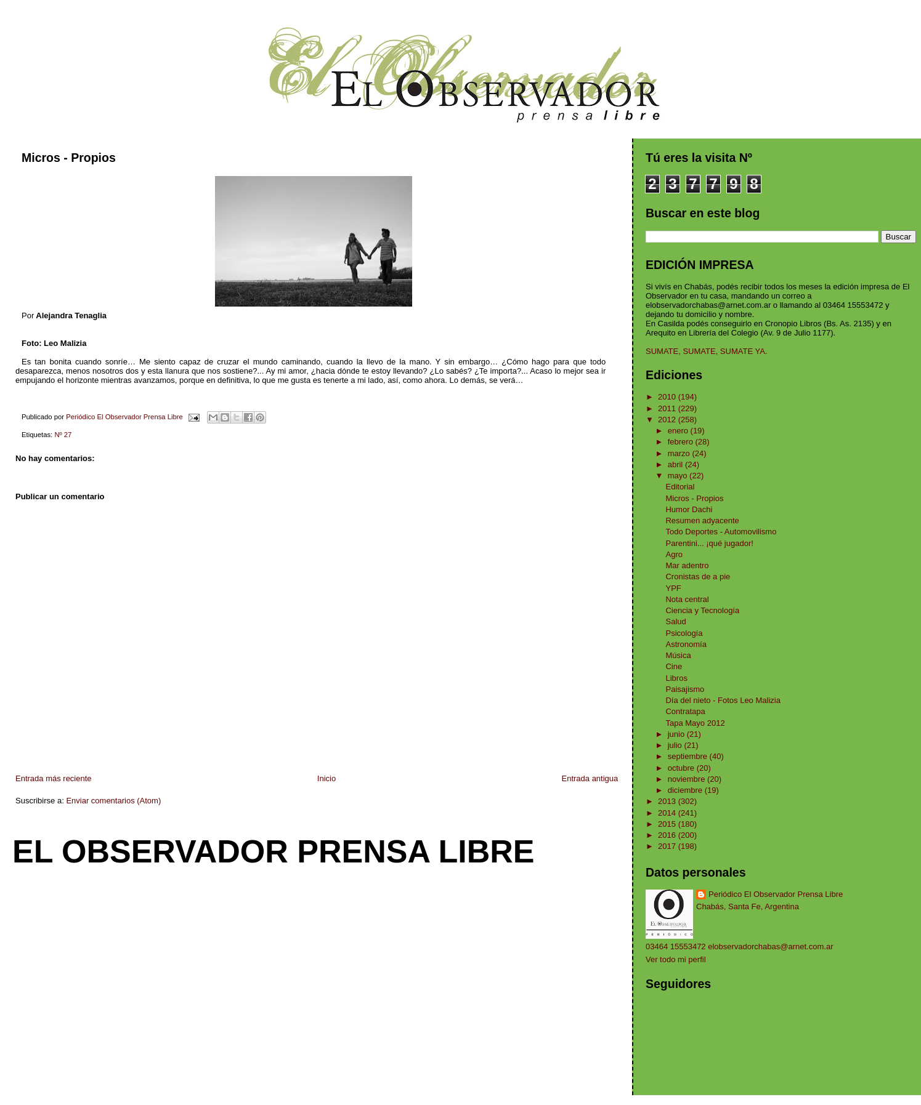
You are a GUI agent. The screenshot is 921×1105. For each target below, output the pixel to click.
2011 (668, 408)
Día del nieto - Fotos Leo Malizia (722, 700)
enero (679, 430)
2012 (668, 419)
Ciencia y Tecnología (702, 610)
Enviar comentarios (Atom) (113, 800)
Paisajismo (684, 689)
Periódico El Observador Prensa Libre (775, 894)
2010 (668, 396)
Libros (676, 678)
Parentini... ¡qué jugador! (709, 543)
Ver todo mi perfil (676, 959)
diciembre (686, 790)
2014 (668, 813)
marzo (680, 453)
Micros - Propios (694, 498)
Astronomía (685, 644)
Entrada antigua (590, 778)
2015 (668, 824)
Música (678, 655)
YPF (673, 588)
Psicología (683, 633)
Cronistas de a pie (697, 576)
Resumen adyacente (702, 520)
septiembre (689, 756)
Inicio (326, 778)
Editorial (679, 486)
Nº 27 (62, 434)
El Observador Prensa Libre (273, 851)
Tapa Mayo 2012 (694, 723)
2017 (668, 846)
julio (676, 745)
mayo (678, 475)
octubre (682, 768)
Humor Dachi (688, 509)
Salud (675, 621)
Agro (673, 554)
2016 (668, 835)
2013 (668, 801)
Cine (673, 666)
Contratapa (685, 711)
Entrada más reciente (53, 778)
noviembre (687, 779)
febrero (682, 441)
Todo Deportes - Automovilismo (720, 531)
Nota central (686, 599)
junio (677, 734)
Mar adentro (686, 565)
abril (676, 464)
